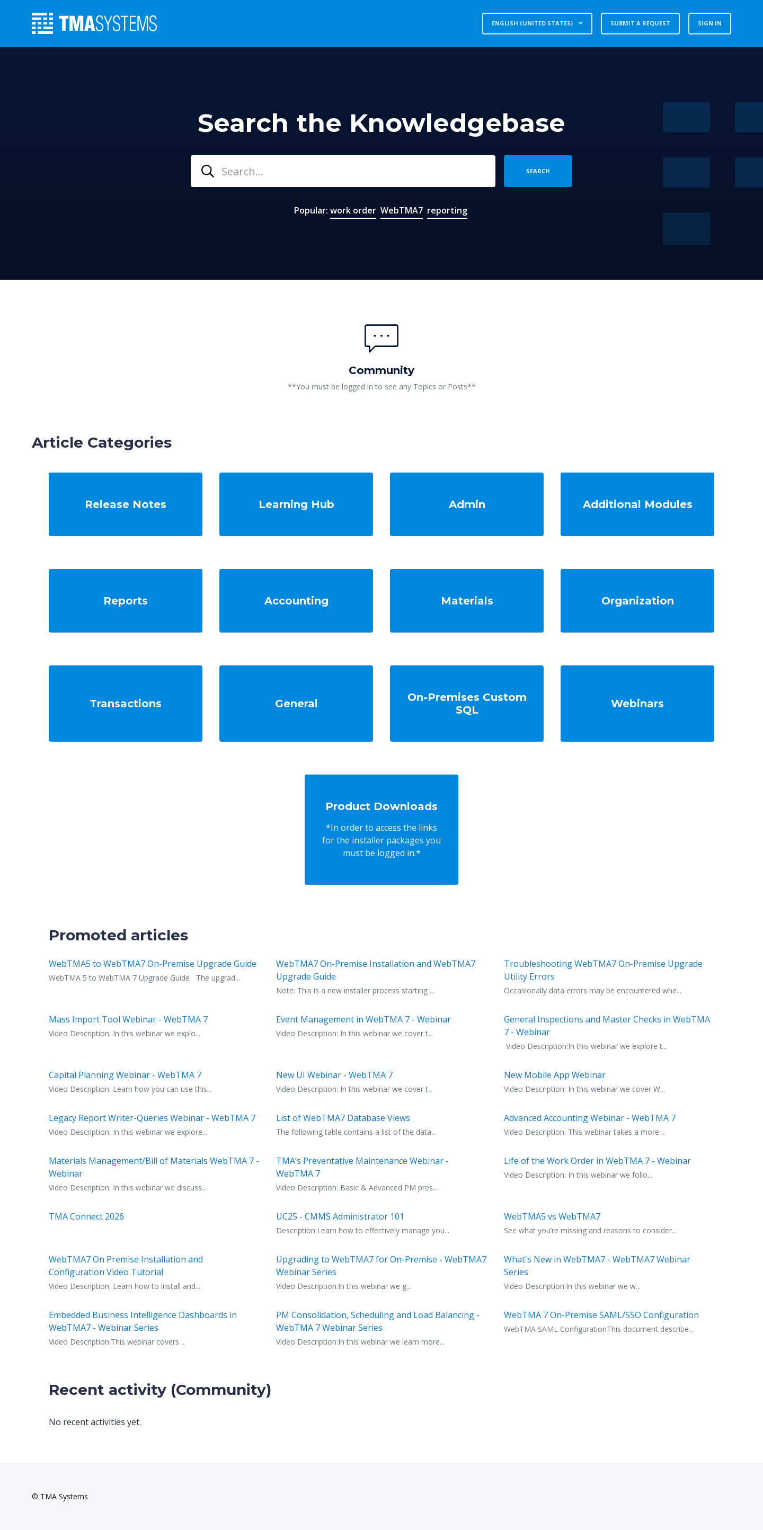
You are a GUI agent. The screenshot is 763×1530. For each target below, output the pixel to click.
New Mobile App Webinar (555, 1075)
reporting (447, 210)
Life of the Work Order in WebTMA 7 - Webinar (597, 1161)
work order (353, 210)
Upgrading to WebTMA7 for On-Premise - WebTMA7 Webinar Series (381, 1265)
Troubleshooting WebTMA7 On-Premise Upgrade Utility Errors (603, 970)
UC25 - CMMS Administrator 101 (340, 1216)
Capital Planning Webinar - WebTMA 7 (125, 1075)
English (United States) (533, 23)
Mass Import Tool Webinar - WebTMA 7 (128, 1019)
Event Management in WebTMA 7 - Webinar (363, 1019)
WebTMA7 (401, 210)
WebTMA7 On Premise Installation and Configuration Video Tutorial (126, 1265)
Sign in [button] (710, 23)
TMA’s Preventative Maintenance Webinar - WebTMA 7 (362, 1167)
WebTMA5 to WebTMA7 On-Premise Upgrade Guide (152, 963)
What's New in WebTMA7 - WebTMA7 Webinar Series (597, 1265)
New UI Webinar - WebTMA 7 (334, 1075)
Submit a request (640, 23)
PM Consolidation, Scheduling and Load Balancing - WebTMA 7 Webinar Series (378, 1321)
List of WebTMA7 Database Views (343, 1118)
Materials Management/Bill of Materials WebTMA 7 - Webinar (154, 1167)
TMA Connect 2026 (86, 1216)
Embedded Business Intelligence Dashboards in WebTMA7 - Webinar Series (143, 1321)
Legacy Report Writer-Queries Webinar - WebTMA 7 (152, 1118)
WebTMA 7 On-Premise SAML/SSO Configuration (601, 1315)
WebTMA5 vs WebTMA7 (552, 1216)
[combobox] (343, 171)
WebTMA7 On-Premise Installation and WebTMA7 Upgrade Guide (375, 970)
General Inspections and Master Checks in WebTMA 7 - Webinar (607, 1025)
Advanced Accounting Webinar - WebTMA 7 (590, 1118)
